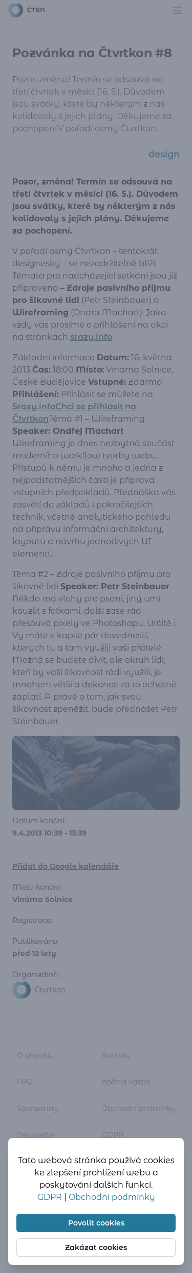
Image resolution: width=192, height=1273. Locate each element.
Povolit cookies (96, 1223)
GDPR (50, 1197)
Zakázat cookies (96, 1247)
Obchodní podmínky (112, 1197)
